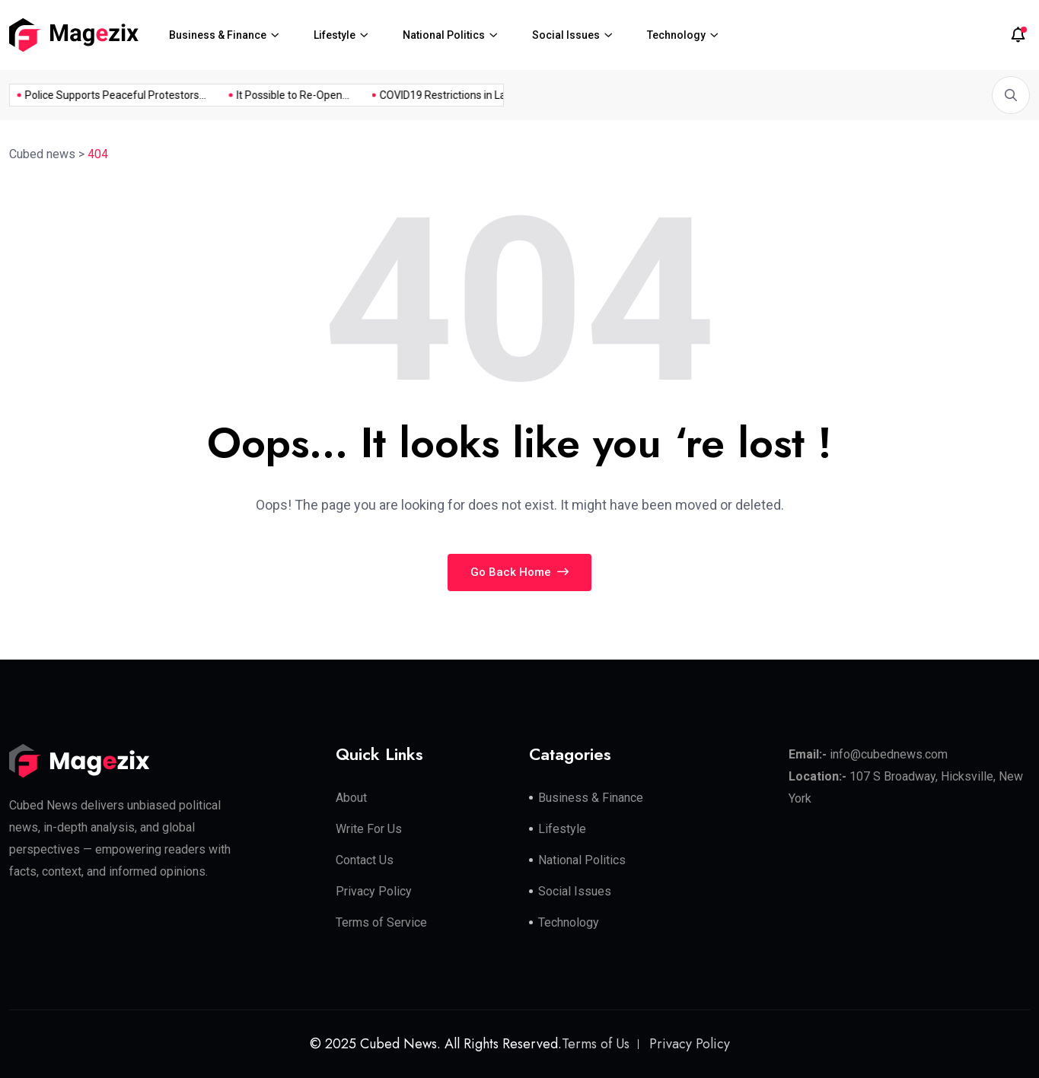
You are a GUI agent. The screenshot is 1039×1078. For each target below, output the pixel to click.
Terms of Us (595, 1044)
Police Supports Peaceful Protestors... (100, 95)
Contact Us (365, 860)
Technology (676, 35)
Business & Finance (217, 35)
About (351, 797)
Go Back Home (519, 572)
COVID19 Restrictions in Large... (439, 95)
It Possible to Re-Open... (278, 95)
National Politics (444, 35)
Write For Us (369, 829)
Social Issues (566, 35)
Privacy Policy (374, 891)
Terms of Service (381, 922)
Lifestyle (334, 35)
